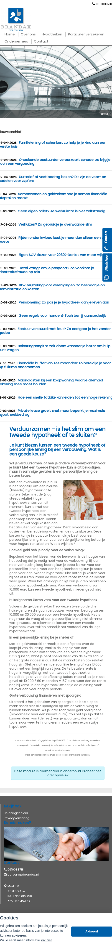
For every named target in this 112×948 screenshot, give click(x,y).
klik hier (46, 940)
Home (105, 114)
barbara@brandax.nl (23, 874)
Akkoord (91, 931)
